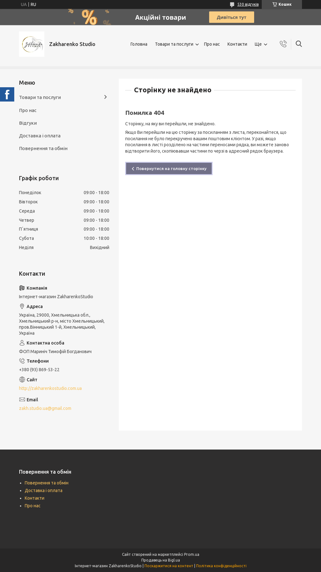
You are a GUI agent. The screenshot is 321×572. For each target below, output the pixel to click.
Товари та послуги (174, 44)
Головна (139, 44)
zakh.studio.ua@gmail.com (45, 408)
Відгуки (28, 123)
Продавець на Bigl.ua (160, 560)
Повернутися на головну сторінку (171, 168)
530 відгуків (248, 4)
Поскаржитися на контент (168, 566)
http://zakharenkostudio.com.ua (50, 388)
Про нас (212, 44)
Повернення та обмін (43, 148)
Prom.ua (191, 554)
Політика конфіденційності (221, 566)
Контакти (237, 44)
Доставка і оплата (40, 135)
